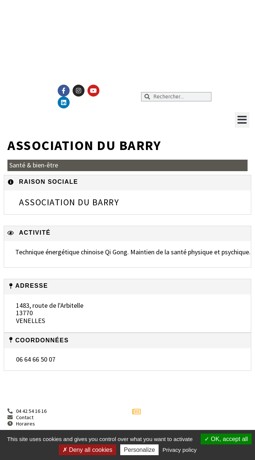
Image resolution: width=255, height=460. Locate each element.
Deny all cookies (87, 450)
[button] (242, 120)
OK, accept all (226, 439)
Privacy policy (180, 450)
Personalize (139, 450)
